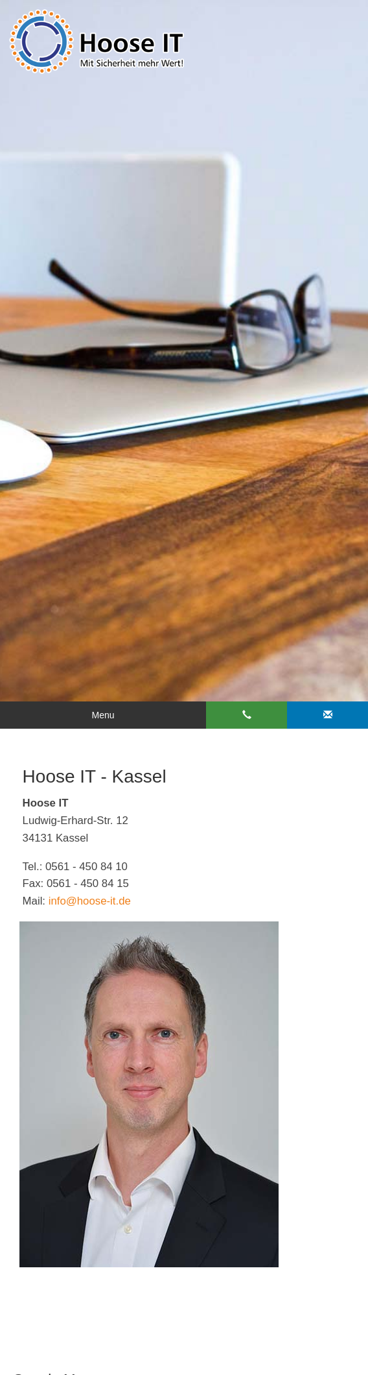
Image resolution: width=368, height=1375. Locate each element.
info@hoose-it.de (90, 901)
